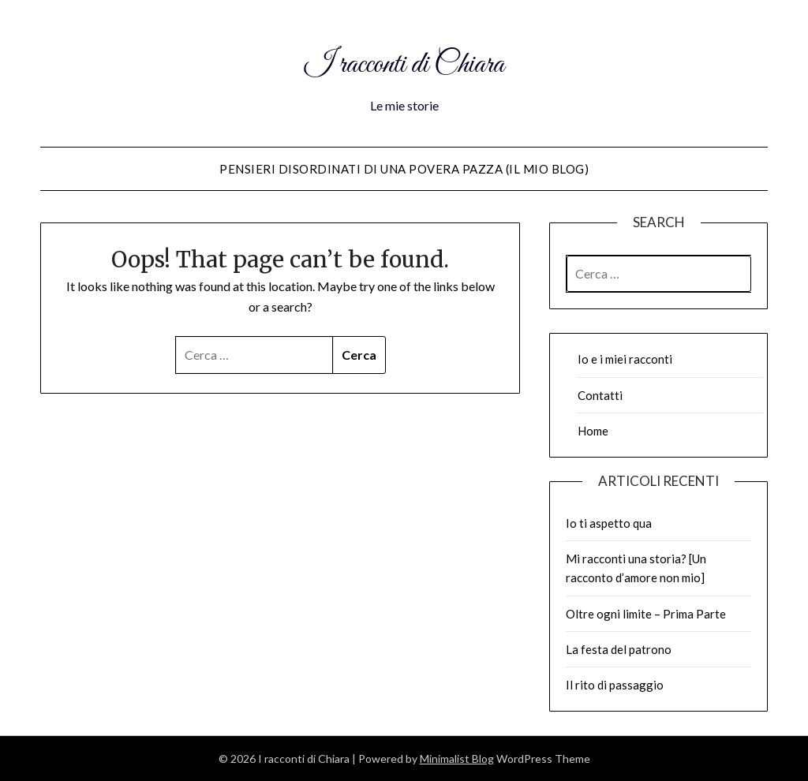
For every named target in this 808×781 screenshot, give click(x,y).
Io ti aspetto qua (609, 523)
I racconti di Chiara (404, 61)
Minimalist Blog (457, 758)
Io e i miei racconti (625, 359)
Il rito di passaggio (615, 685)
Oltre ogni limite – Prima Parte (646, 614)
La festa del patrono (618, 649)
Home (593, 431)
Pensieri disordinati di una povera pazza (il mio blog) (404, 169)
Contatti (600, 395)
